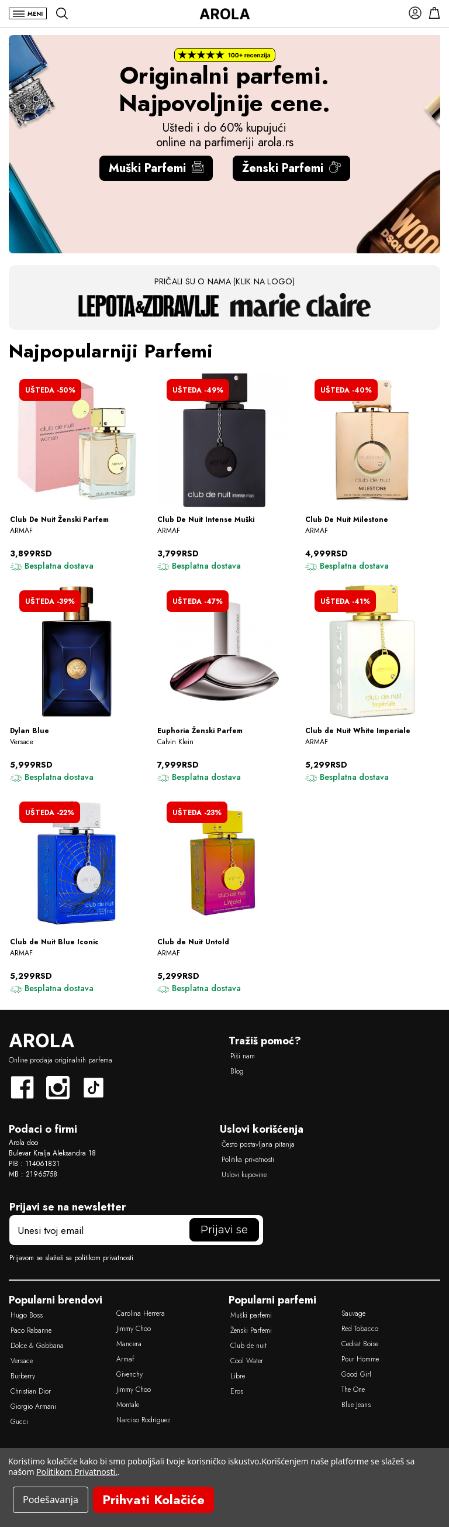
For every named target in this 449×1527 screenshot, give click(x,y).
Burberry (23, 1376)
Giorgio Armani (33, 1406)
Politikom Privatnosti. (77, 1471)
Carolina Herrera (140, 1313)
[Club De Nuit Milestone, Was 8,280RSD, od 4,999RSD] (372, 440)
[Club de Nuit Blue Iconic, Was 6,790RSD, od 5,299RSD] (77, 863)
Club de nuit (248, 1345)
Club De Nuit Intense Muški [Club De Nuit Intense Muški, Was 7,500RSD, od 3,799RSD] (205, 519)
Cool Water (246, 1361)
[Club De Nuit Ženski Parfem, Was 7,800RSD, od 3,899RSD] (77, 440)
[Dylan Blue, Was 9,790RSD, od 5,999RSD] (77, 651)
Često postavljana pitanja (258, 1144)
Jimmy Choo (133, 1328)
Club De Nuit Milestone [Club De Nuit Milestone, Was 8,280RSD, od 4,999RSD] (346, 519)
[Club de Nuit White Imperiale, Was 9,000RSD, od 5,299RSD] (372, 651)
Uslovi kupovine (244, 1175)
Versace (21, 742)
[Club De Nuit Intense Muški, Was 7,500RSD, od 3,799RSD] (224, 440)
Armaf (125, 1359)
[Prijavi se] (412, 13)
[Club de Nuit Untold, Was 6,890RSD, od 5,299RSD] (224, 863)
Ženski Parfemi (291, 168)
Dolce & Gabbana (37, 1345)
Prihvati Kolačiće (153, 1499)
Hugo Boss (27, 1315)
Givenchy (129, 1374)
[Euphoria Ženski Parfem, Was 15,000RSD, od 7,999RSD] (224, 651)
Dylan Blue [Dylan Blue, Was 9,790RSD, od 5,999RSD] (29, 731)
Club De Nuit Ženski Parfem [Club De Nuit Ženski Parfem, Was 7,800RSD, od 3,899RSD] (59, 519)
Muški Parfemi (156, 168)
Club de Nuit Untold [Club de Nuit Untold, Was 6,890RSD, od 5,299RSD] (193, 942)
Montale (127, 1404)
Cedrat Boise (359, 1344)
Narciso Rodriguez (143, 1420)
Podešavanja (50, 1499)
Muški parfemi (251, 1315)
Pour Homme (360, 1359)
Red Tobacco (359, 1328)
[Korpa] (431, 13)
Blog (237, 1071)
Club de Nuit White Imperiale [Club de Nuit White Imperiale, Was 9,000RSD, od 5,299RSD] (357, 731)
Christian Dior (31, 1391)
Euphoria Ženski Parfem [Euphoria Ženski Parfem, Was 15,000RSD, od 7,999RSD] (200, 731)
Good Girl (356, 1374)
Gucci (19, 1421)
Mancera (128, 1344)
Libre (237, 1376)
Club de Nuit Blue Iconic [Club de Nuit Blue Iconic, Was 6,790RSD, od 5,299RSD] (54, 942)
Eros (236, 1391)
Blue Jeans (356, 1404)
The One (353, 1389)
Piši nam (242, 1056)
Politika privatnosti (248, 1159)
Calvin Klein (175, 742)
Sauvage (353, 1313)
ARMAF (21, 530)
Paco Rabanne (31, 1330)
